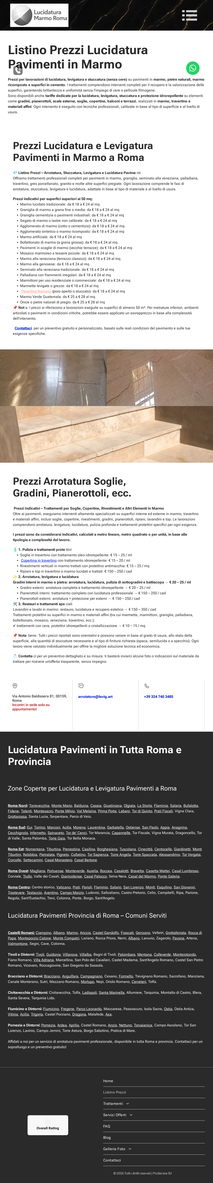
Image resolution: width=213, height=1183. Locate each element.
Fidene (13, 811)
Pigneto (63, 854)
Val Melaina (86, 811)
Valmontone (18, 943)
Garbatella (115, 827)
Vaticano (63, 887)
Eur (29, 827)
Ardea (62, 1025)
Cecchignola (18, 833)
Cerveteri (139, 982)
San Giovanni (184, 887)
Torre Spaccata (145, 854)
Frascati (127, 933)
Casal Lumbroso (185, 871)
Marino (72, 933)
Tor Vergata (191, 854)
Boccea (106, 871)
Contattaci (23, 328)
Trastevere (16, 892)
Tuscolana (127, 849)
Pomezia (48, 1025)
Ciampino (43, 933)
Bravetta (137, 871)
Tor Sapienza (97, 854)
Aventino (51, 892)
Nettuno (125, 1025)
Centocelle (163, 849)
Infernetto (38, 833)
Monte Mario (61, 805)
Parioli (87, 887)
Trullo (27, 876)
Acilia (66, 827)
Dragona (79, 1014)
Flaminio (101, 887)
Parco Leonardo (89, 1009)
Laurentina (96, 827)
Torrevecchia (39, 805)
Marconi (53, 827)
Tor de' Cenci (76, 833)
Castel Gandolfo (106, 933)
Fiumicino (51, 1009)
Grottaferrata (176, 933)
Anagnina (179, 827)
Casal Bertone (85, 860)
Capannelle (121, 833)
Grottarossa (17, 816)
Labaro (124, 811)
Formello (126, 976)
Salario (115, 887)
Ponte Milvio (65, 811)
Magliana (37, 871)
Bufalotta (190, 805)
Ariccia (85, 933)
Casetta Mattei (158, 871)
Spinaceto (56, 833)
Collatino (78, 854)
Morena (79, 827)
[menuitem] (154, 1081)
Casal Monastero (58, 860)
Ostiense (133, 827)
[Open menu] (189, 15)
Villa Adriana (43, 960)
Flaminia (161, 805)
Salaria (175, 805)
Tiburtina (54, 849)
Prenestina (71, 849)
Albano (59, 933)
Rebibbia (30, 854)
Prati (76, 887)
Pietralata (47, 854)
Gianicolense (71, 876)
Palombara (126, 954)
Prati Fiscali (163, 811)
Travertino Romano (36, 291)
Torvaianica (143, 1025)
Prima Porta (107, 811)
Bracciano (52, 976)
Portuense (55, 871)
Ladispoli (89, 992)
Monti (150, 887)
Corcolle (14, 860)
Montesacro (43, 811)
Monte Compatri (66, 938)
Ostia (168, 1009)
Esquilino (164, 887)
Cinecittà (145, 849)
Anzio (112, 1025)
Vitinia (13, 1014)
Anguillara (70, 976)
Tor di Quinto (142, 811)
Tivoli (40, 954)
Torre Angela (120, 854)
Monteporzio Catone (34, 938)
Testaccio (34, 892)
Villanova (70, 954)
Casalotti (121, 871)
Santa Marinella (111, 992)
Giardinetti (182, 849)
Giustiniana (112, 805)
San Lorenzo (133, 887)
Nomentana (35, 849)
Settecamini (33, 860)
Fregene (67, 1009)
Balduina (81, 805)
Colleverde (162, 954)
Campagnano (91, 976)
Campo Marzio (72, 892)
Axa (108, 1014)
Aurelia (92, 871)
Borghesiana (107, 849)
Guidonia (53, 954)
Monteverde (75, 871)
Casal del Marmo (142, 876)
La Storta (144, 805)
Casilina (88, 849)
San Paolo (150, 827)
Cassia (95, 805)
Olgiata (129, 805)
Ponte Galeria (169, 876)
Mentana (144, 954)
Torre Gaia (57, 838)
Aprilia (74, 1025)
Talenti (26, 811)
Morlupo (87, 982)
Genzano (143, 933)
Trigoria (37, 1014)
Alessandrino (169, 854)
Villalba (85, 954)
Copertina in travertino (39, 560)
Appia (165, 827)
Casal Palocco (95, 876)
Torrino (39, 827)
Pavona (178, 938)
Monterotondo (184, 954)
